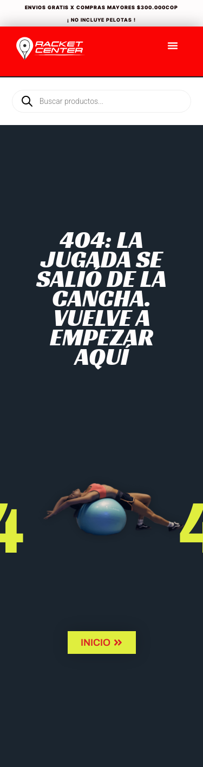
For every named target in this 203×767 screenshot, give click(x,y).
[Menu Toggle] (172, 45)
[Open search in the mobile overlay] (101, 82)
